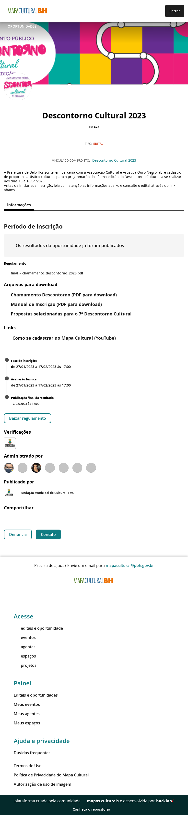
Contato (48, 534)
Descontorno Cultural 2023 (114, 160)
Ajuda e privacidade (42, 740)
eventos (25, 637)
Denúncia (18, 534)
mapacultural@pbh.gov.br (130, 565)
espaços (25, 656)
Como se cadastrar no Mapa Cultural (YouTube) (60, 338)
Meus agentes (27, 713)
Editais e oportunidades (36, 695)
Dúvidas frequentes (32, 752)
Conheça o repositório (94, 809)
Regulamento (15, 263)
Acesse (23, 616)
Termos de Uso (28, 765)
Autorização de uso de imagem (42, 784)
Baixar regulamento (27, 418)
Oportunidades (22, 26)
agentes (24, 646)
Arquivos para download (30, 285)
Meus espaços (27, 723)
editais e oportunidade (38, 628)
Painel (22, 683)
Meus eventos (27, 704)
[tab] (19, 205)
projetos (25, 665)
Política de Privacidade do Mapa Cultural (51, 775)
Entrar (174, 11)
